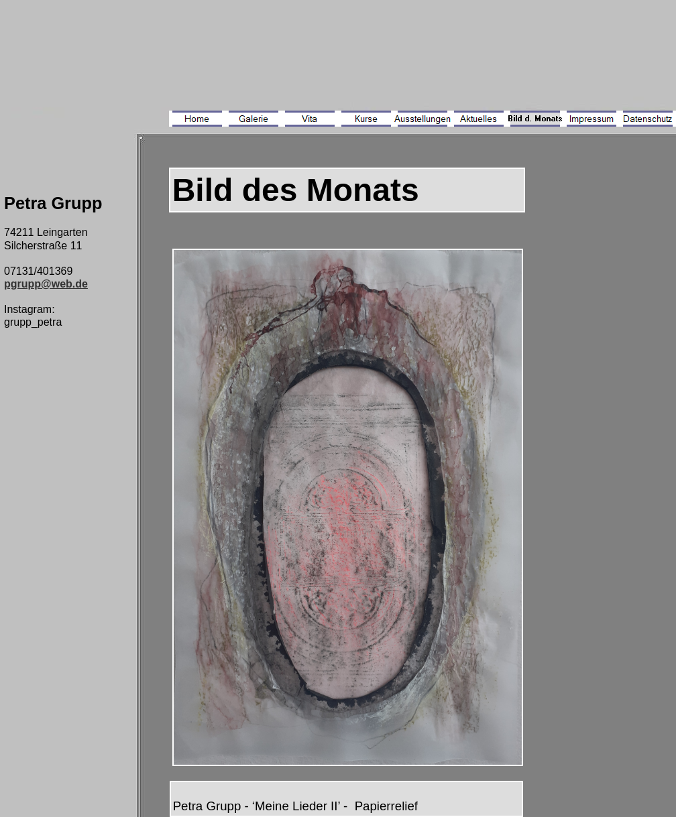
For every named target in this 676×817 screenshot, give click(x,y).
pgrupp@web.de (46, 284)
